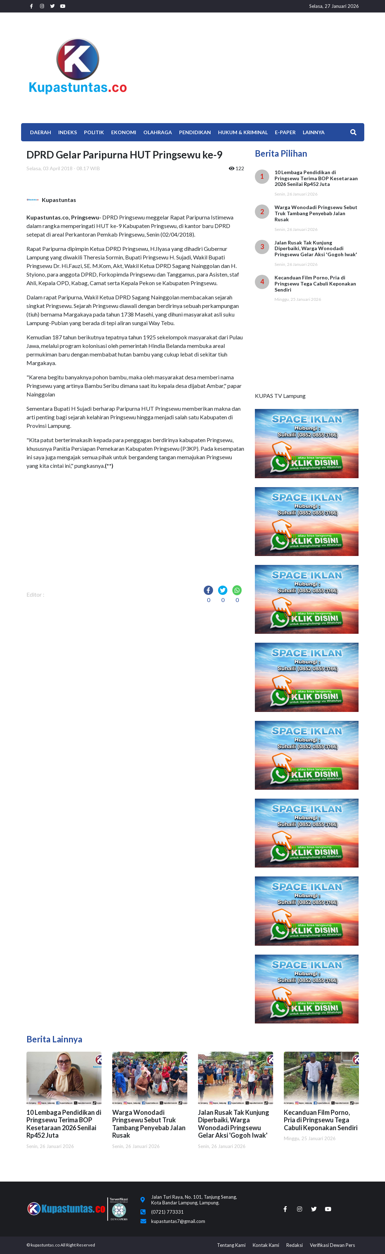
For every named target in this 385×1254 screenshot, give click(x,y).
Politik (94, 132)
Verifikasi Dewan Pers (332, 1245)
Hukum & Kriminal (243, 132)
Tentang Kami (231, 1245)
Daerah (40, 132)
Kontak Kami (266, 1245)
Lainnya (314, 132)
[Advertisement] (249, 66)
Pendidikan (195, 132)
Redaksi (294, 1245)
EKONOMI (123, 132)
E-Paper (285, 132)
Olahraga (157, 132)
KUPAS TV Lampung (280, 395)
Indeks (67, 132)
